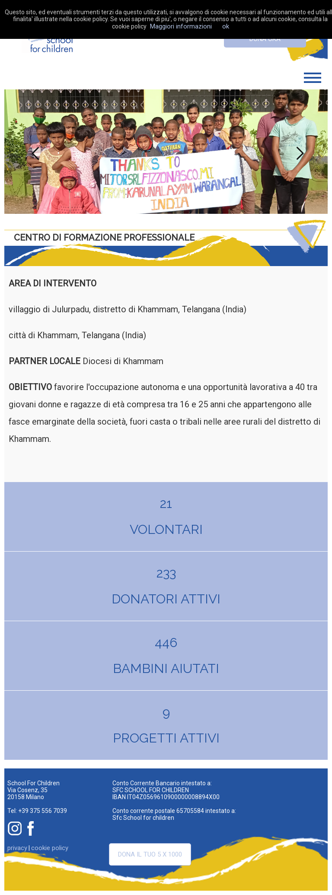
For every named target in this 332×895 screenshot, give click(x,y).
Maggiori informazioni (181, 26)
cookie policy (49, 848)
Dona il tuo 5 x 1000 (150, 854)
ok (225, 26)
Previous (33, 151)
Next (298, 151)
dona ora (265, 39)
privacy (17, 848)
